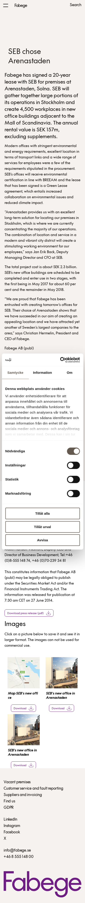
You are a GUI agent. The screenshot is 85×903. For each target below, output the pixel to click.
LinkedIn (10, 819)
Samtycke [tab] (15, 372)
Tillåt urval (42, 527)
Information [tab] (42, 372)
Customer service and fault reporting (33, 788)
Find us (9, 801)
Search (75, 5)
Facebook (12, 832)
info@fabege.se (17, 850)
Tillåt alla (42, 513)
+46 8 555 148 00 (19, 857)
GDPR (9, 808)
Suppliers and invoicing (23, 795)
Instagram (12, 826)
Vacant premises (17, 782)
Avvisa (42, 540)
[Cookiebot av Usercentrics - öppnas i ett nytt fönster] (60, 360)
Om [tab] (70, 372)
